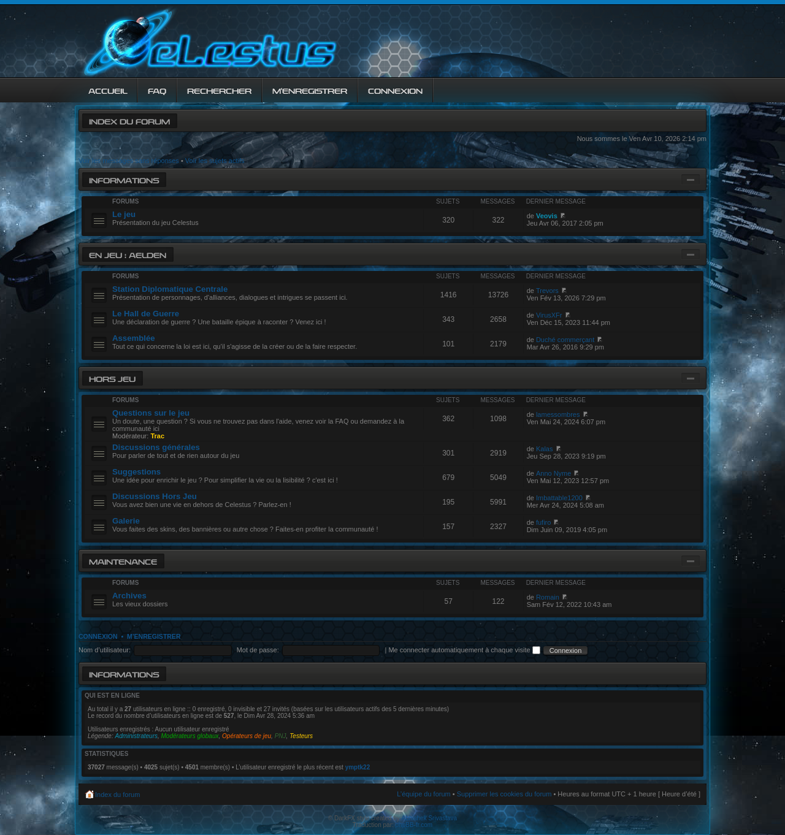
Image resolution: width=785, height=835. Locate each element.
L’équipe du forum (423, 794)
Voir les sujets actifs (215, 160)
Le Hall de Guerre (145, 313)
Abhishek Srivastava (430, 818)
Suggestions (136, 471)
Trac (157, 436)
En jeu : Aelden (127, 254)
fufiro (543, 522)
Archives (129, 595)
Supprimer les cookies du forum (504, 794)
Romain (547, 597)
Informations (124, 179)
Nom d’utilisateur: (104, 650)
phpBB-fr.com (414, 825)
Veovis (546, 215)
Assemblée (133, 338)
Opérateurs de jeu (246, 736)
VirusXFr (549, 315)
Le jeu (124, 214)
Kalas (544, 448)
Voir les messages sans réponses (128, 160)
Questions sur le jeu (151, 413)
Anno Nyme (553, 473)
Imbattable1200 (559, 497)
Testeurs (301, 736)
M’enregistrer (154, 636)
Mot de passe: (258, 650)
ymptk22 (357, 767)
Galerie (126, 520)
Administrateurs (136, 736)
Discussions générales (156, 447)
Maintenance (123, 560)
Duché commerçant (565, 339)
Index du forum (129, 120)
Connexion (98, 636)
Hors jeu (112, 378)
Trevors (547, 290)
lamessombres (558, 414)
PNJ (280, 736)
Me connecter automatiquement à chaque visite (464, 650)
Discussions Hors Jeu (154, 496)
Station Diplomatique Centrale (170, 289)
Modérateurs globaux (190, 736)
